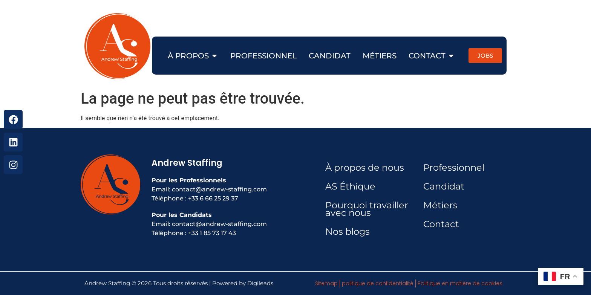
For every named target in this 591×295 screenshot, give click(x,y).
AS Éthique (350, 186)
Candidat (443, 186)
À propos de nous (364, 167)
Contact (441, 224)
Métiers (440, 205)
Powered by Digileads (242, 283)
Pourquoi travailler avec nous (366, 209)
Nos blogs (347, 231)
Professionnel (453, 167)
